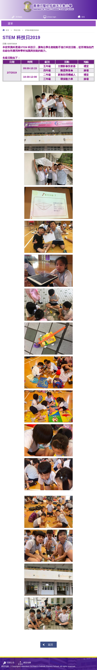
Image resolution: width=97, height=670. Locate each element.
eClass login (51, 17)
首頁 (83, 17)
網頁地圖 (5, 666)
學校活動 (17, 30)
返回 (50, 644)
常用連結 (19, 17)
